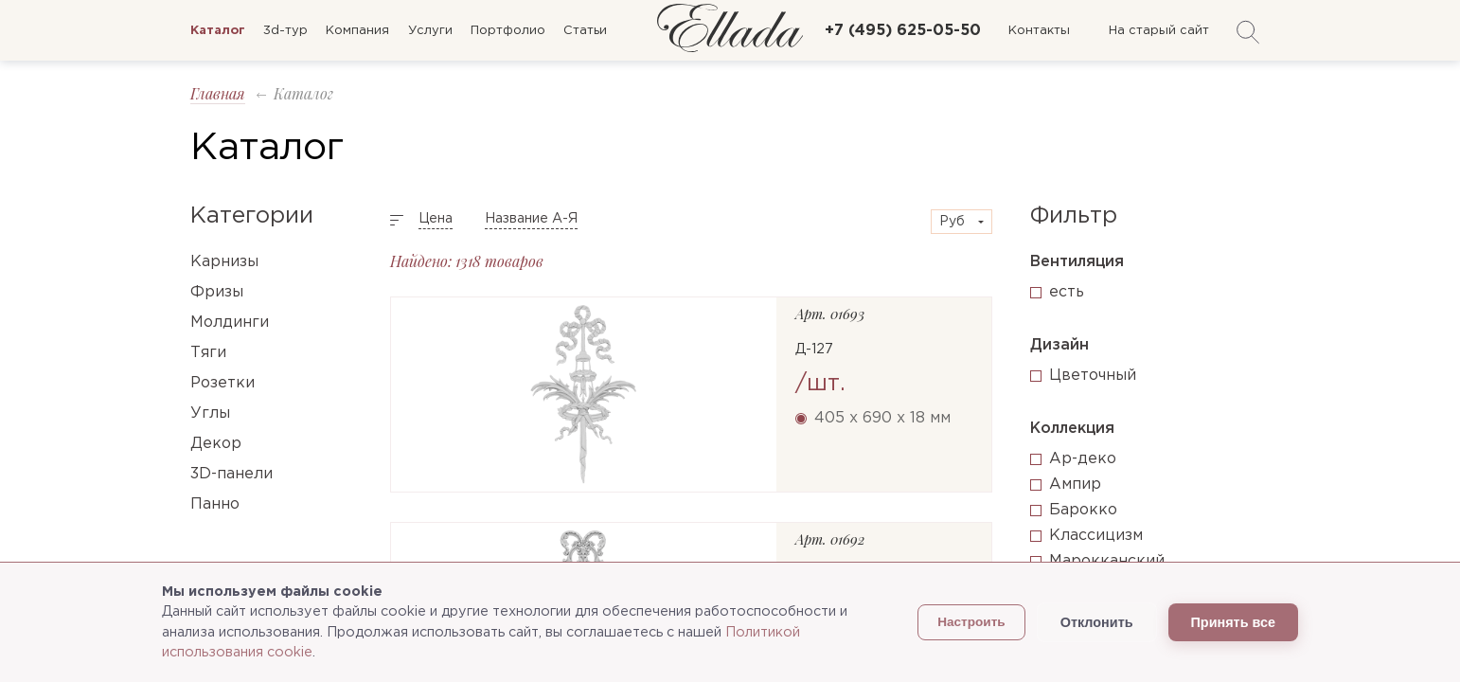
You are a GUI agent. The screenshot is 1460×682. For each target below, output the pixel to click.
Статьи (585, 31)
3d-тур (285, 31)
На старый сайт (1159, 31)
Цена (435, 218)
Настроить (971, 622)
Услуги (430, 31)
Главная (217, 93)
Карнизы (224, 262)
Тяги (208, 353)
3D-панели (231, 474)
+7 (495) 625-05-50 (903, 31)
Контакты (1039, 31)
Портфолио (508, 31)
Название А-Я (531, 218)
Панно (215, 504)
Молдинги (229, 322)
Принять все (1233, 622)
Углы (210, 413)
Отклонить (1096, 622)
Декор (215, 444)
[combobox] (961, 221)
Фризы (216, 292)
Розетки (222, 383)
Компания (357, 31)
